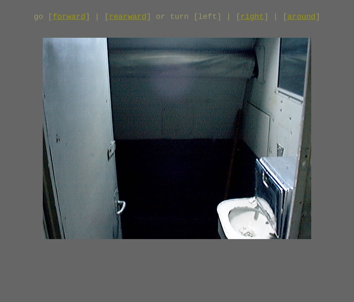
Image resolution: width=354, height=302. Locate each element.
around (301, 16)
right (252, 16)
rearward (128, 16)
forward (68, 16)
